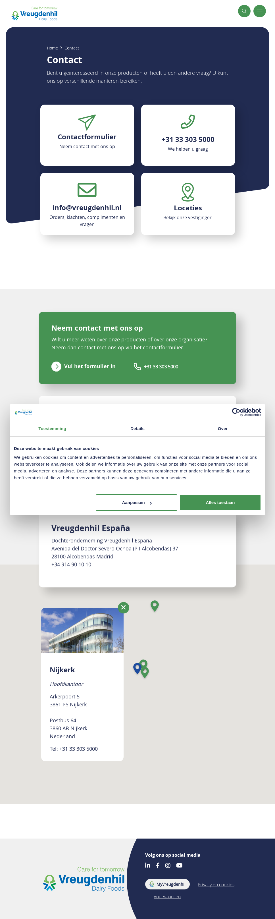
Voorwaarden (167, 896)
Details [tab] (137, 428)
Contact (71, 48)
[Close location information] (123, 607)
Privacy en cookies (216, 884)
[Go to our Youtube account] (179, 866)
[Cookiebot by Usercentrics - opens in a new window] (236, 412)
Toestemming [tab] (52, 428)
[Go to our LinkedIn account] (147, 866)
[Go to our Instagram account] (167, 866)
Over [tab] (223, 428)
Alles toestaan (220, 502)
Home (52, 48)
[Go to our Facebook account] (158, 866)
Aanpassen (137, 502)
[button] (244, 11)
